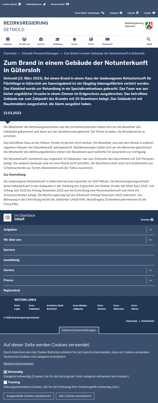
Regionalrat (12, 290)
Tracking (14, 382)
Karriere (9, 250)
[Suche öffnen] (149, 42)
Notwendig (15, 372)
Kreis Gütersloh (118, 307)
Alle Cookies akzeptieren (75, 396)
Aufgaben (10, 229)
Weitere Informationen (18, 363)
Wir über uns (12, 240)
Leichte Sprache (12, 4)
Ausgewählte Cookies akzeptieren (28, 396)
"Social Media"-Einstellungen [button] (89, 13)
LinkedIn (132, 13)
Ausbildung (12, 260)
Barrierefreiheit (60, 4)
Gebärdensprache (36, 4)
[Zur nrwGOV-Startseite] (26, 26)
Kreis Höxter (134, 307)
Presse (8, 280)
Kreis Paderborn (34, 307)
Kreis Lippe (17, 307)
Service (9, 270)
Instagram (116, 13)
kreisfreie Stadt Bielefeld (55, 307)
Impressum (131, 321)
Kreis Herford (102, 307)
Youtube (149, 13)
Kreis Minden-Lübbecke (80, 307)
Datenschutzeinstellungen (79, 330)
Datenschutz (147, 321)
